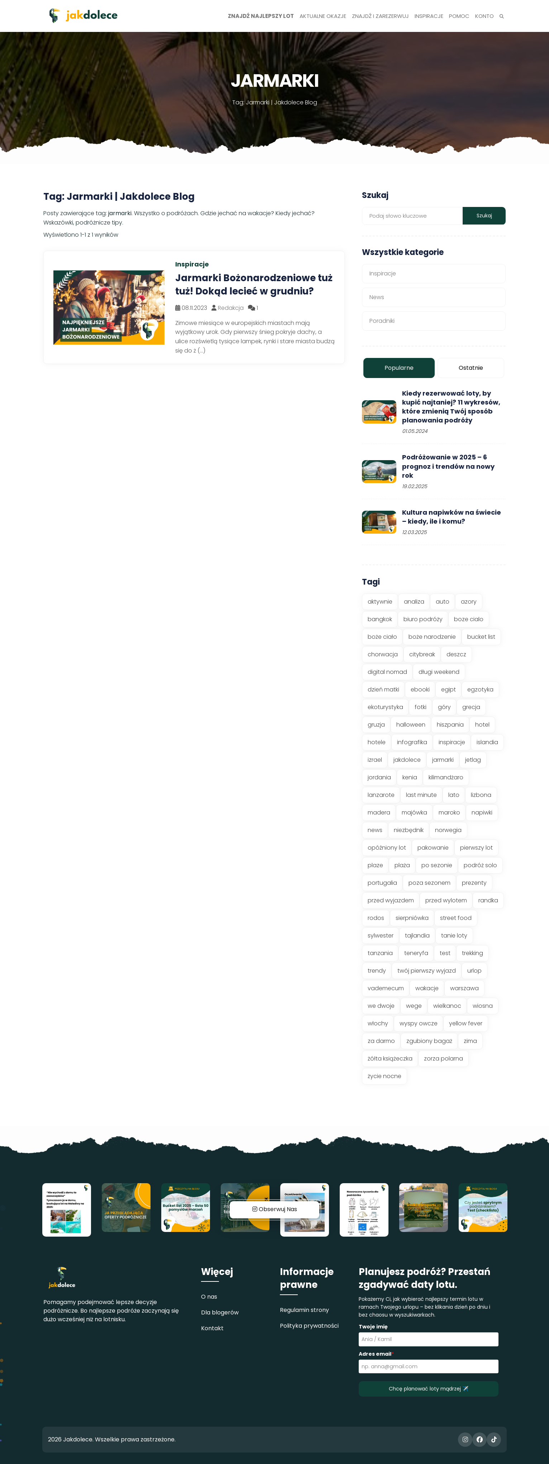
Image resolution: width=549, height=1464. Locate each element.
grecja (471, 707)
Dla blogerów (220, 1312)
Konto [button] (484, 16)
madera (379, 812)
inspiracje (452, 742)
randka (488, 900)
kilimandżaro (446, 777)
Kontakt (212, 1328)
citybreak (422, 654)
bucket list (481, 637)
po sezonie (436, 865)
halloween (410, 725)
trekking (472, 953)
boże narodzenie (432, 637)
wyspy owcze (419, 1023)
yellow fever (465, 1023)
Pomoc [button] (459, 16)
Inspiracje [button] (429, 16)
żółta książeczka (390, 1058)
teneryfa (416, 953)
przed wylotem (446, 900)
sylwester (380, 935)
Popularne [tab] (399, 368)
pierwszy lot (476, 848)
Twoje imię (373, 1326)
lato (453, 795)
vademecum (386, 988)
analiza (414, 602)
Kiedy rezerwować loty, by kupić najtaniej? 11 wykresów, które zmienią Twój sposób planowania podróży (451, 407)
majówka (414, 812)
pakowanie (433, 848)
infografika (412, 742)
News (376, 297)
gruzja (376, 725)
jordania (379, 777)
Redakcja (231, 308)
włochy (378, 1023)
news (375, 830)
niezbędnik (409, 830)
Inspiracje (382, 273)
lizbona (481, 795)
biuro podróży (423, 619)
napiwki (482, 812)
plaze (375, 865)
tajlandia (417, 935)
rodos (376, 918)
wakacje (427, 988)
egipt (448, 689)
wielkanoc (447, 1006)
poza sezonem (429, 883)
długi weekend (439, 672)
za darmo (381, 1041)
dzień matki (383, 689)
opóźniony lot (387, 848)
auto (442, 602)
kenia (409, 777)
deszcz (456, 654)
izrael (375, 760)
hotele (377, 742)
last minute (421, 795)
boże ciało (382, 637)
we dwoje (381, 1006)
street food (456, 918)
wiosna (483, 1006)
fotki (420, 707)
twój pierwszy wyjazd (426, 971)
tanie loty (454, 935)
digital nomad (387, 672)
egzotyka (480, 689)
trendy (377, 971)
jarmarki (443, 760)
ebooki (420, 689)
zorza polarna (443, 1058)
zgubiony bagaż (429, 1041)
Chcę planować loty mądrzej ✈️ (428, 1388)
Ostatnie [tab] (471, 368)
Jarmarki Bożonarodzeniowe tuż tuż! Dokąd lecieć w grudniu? (254, 284)
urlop (474, 971)
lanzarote (381, 795)
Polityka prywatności (309, 1326)
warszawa (464, 988)
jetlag (473, 760)
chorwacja (383, 654)
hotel (482, 725)
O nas (209, 1297)
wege (414, 1006)
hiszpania (450, 725)
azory (469, 602)
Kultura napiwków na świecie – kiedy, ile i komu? (451, 517)
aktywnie (380, 602)
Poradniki (382, 321)
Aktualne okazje (323, 16)
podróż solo (480, 865)
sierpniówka (412, 918)
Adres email (376, 1353)
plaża (402, 865)
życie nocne (384, 1076)
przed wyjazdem (391, 900)
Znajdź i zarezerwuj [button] (380, 16)
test (445, 953)
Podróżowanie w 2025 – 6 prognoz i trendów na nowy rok (448, 466)
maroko (449, 812)
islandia (487, 742)
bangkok (380, 619)
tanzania (380, 953)
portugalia (382, 883)
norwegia (448, 830)
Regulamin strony (304, 1310)
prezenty (474, 883)
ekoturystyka (385, 707)
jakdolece (407, 760)
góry (444, 707)
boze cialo (468, 619)
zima (470, 1041)
